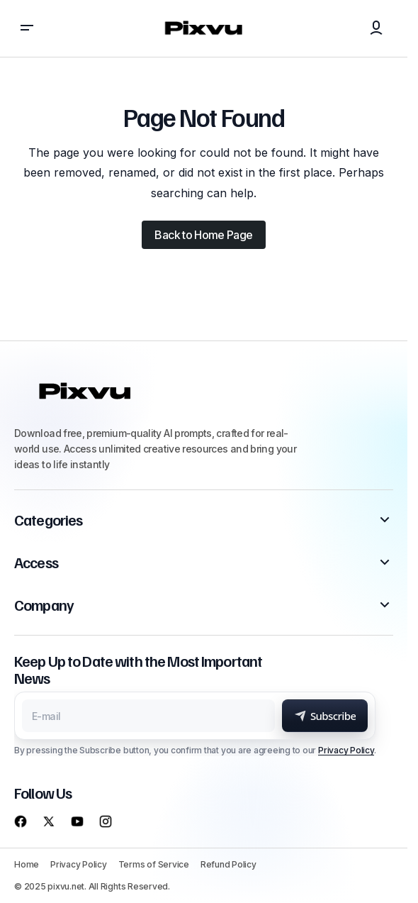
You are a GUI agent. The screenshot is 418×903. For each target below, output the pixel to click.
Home (26, 864)
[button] (27, 28)
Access (36, 562)
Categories (48, 519)
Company (44, 605)
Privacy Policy (346, 750)
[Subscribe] (325, 715)
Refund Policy (228, 864)
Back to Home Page (203, 235)
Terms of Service (153, 864)
